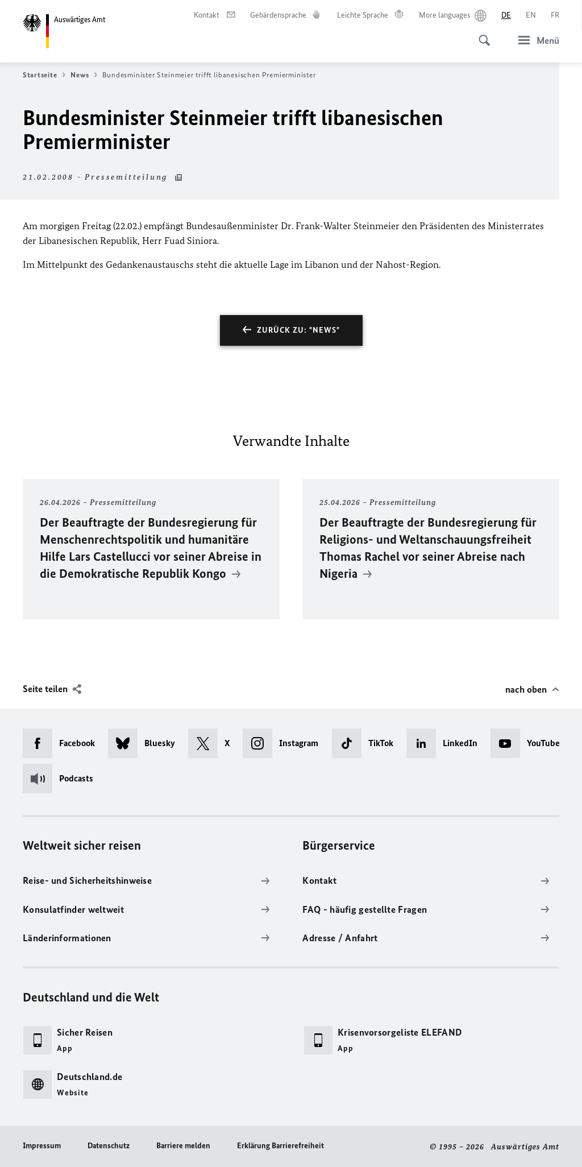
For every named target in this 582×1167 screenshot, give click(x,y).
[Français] (555, 15)
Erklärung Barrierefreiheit (280, 1146)
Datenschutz (109, 1146)
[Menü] (535, 40)
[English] (531, 15)
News (83, 75)
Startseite (44, 75)
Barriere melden (183, 1146)
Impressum (42, 1146)
